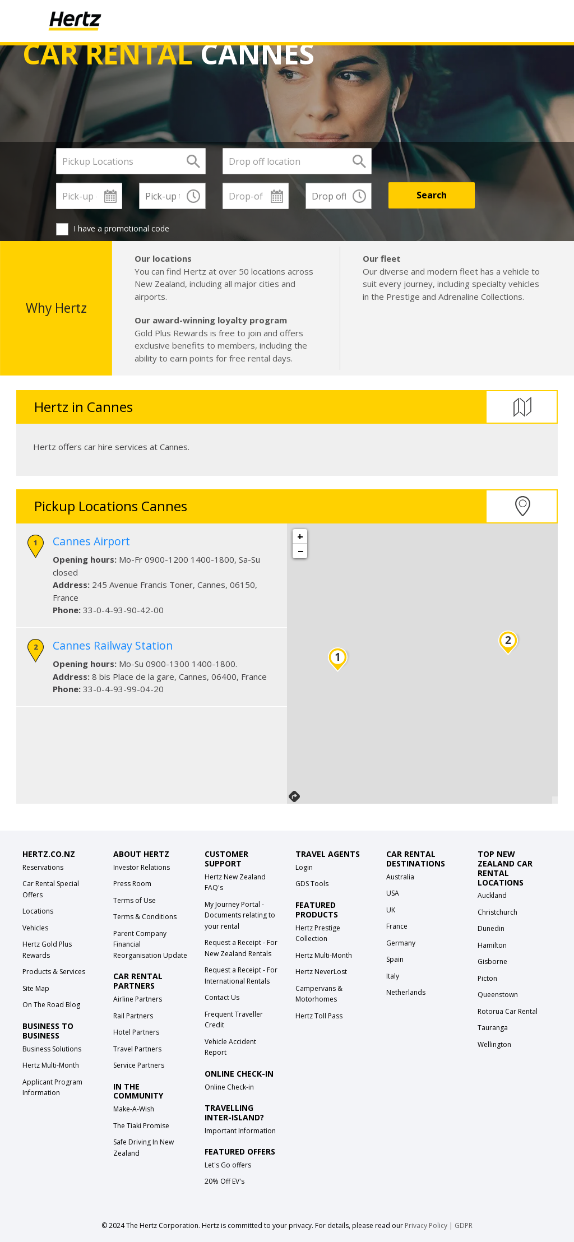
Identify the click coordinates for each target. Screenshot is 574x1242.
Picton (487, 978)
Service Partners (138, 1065)
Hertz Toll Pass (318, 1016)
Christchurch (497, 912)
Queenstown (498, 994)
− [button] (300, 551)
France (397, 926)
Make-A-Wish (133, 1109)
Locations (37, 911)
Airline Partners (137, 999)
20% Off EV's (224, 1181)
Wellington (494, 1044)
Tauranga (493, 1027)
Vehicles (35, 928)
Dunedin (491, 928)
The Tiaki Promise (141, 1125)
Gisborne (492, 961)
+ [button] (300, 536)
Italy (392, 976)
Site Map (35, 988)
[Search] (431, 195)
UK (390, 910)
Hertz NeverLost (321, 971)
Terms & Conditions (145, 916)
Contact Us (222, 997)
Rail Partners (133, 1016)
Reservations (42, 867)
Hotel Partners (136, 1032)
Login (304, 867)
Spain (395, 959)
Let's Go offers (228, 1165)
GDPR (464, 1225)
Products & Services (53, 971)
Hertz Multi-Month (50, 1065)
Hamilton (492, 945)
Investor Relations (141, 867)
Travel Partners (137, 1049)
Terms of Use (134, 900)
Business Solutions (51, 1049)
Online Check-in (229, 1087)
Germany (400, 943)
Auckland (492, 895)
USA (392, 893)
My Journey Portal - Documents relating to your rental (240, 915)
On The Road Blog (51, 1004)
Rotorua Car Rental (508, 1011)
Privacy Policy (426, 1225)
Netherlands (405, 992)
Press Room (132, 883)
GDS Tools (311, 883)
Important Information (240, 1131)
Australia (400, 877)
